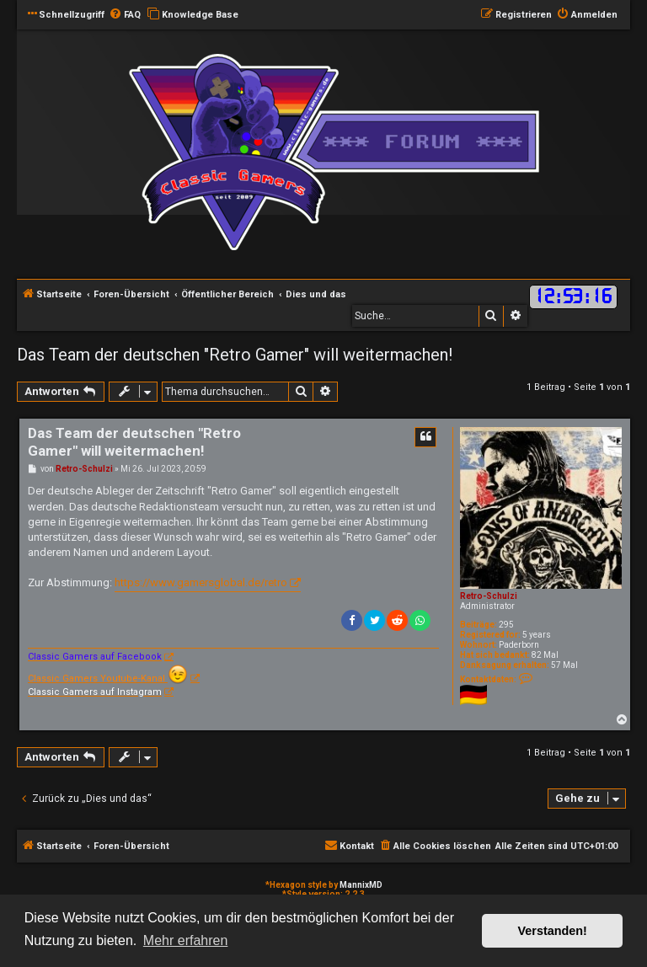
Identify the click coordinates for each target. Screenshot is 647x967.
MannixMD (361, 885)
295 (506, 624)
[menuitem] (125, 15)
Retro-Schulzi (488, 596)
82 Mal (545, 655)
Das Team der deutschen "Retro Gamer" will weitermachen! (234, 355)
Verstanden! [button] (552, 931)
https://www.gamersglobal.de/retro (201, 582)
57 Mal (564, 665)
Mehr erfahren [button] (185, 940)
